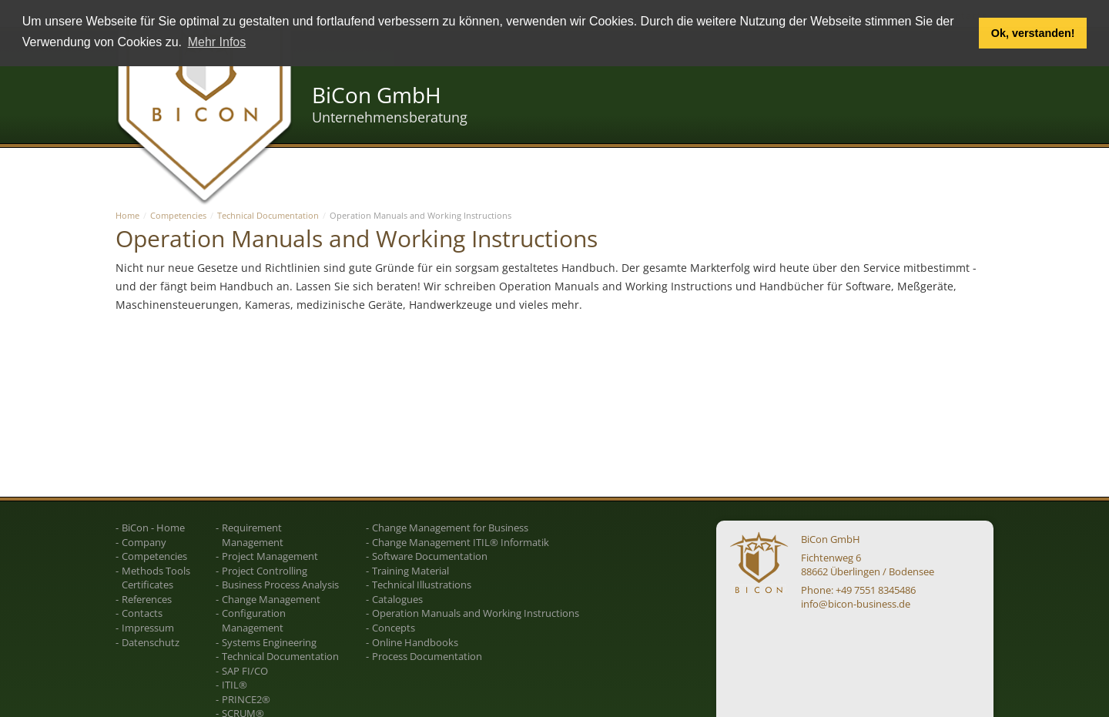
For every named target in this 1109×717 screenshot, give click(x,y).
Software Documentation (429, 556)
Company (144, 542)
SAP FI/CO (245, 671)
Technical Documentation (268, 215)
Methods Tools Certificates (156, 578)
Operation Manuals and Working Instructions (475, 613)
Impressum (148, 628)
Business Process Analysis (280, 584)
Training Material (410, 571)
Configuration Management (254, 620)
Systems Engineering (269, 642)
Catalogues (397, 599)
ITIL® (234, 685)
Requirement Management (252, 535)
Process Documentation (427, 656)
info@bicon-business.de (855, 604)
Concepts (393, 628)
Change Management (271, 599)
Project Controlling (264, 571)
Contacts (142, 613)
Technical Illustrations (421, 584)
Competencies (178, 215)
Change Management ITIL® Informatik (460, 542)
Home (127, 215)
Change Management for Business (450, 527)
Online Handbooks (415, 642)
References (147, 599)
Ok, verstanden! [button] (1033, 33)
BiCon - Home (153, 527)
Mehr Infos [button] (217, 42)
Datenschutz (150, 642)
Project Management (270, 556)
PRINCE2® (246, 699)
